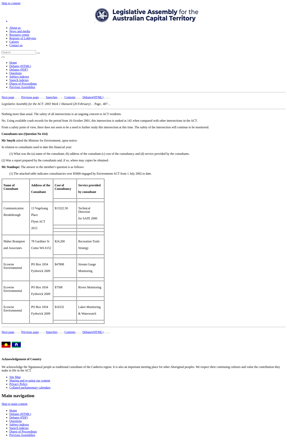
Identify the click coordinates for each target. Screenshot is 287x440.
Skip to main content (14, 404)
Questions (15, 73)
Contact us (16, 45)
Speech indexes (19, 80)
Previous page (30, 97)
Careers (14, 41)
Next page (8, 97)
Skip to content (11, 3)
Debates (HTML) (20, 66)
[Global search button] (38, 53)
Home (13, 62)
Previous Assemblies (22, 87)
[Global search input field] (19, 52)
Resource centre (19, 34)
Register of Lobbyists (22, 38)
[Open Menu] (3, 57)
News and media (19, 31)
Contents (69, 97)
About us (15, 27)
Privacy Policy (18, 384)
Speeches (52, 97)
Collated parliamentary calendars (29, 387)
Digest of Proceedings (23, 83)
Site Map (15, 377)
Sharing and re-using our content (29, 380)
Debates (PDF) (18, 69)
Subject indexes (19, 76)
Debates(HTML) (93, 97)
